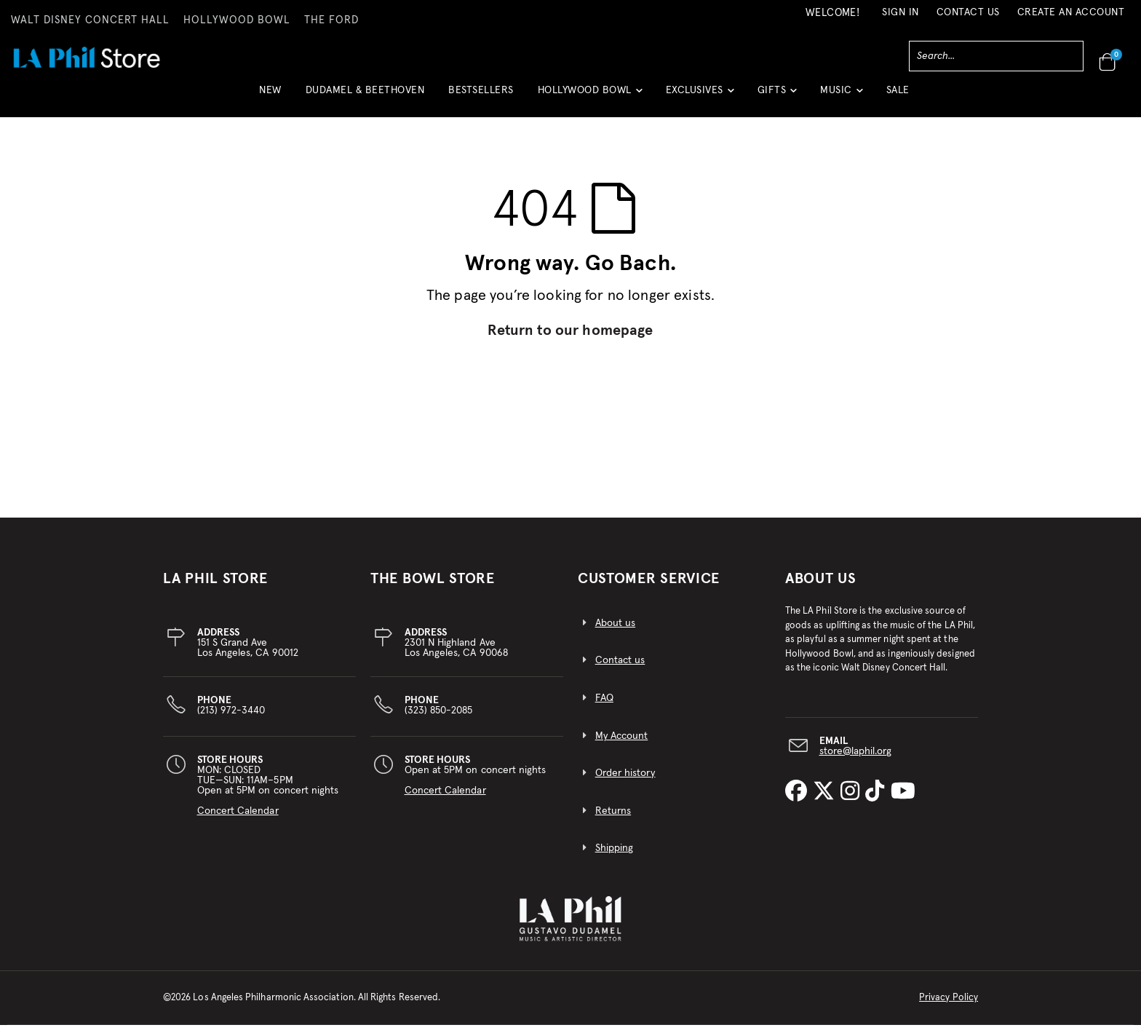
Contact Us (968, 12)
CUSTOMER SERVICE (649, 586)
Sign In (900, 12)
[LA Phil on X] (826, 800)
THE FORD (331, 20)
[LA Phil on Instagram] (852, 800)
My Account (621, 744)
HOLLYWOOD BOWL (236, 20)
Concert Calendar (238, 819)
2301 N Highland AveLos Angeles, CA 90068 (456, 651)
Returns (613, 819)
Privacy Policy (948, 1005)
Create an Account (1071, 12)
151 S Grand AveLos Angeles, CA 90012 (247, 651)
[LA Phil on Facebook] (799, 800)
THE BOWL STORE (432, 586)
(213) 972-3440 (231, 713)
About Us (820, 586)
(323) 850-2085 (439, 713)
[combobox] (996, 56)
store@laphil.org (855, 758)
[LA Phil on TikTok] (877, 800)
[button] (589, 95)
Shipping (614, 856)
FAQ (604, 706)
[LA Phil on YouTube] (903, 800)
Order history (625, 781)
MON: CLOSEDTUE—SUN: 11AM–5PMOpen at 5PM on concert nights (268, 793)
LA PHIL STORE (215, 586)
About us (615, 631)
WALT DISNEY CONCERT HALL (90, 20)
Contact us (620, 668)
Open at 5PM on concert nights (475, 783)
